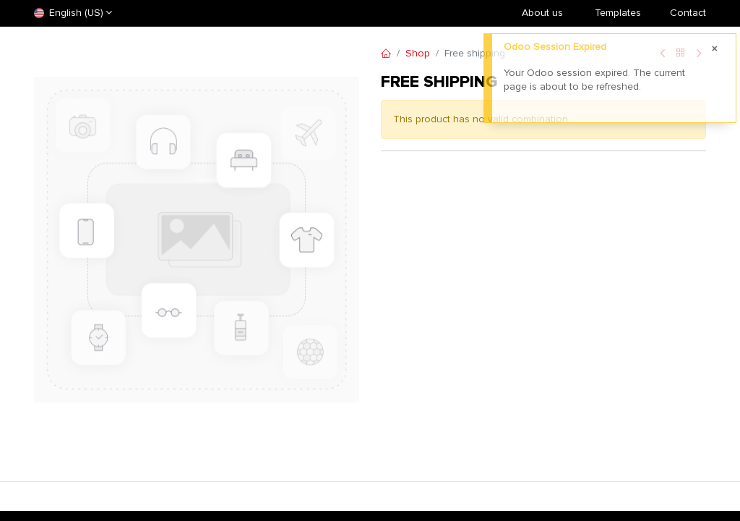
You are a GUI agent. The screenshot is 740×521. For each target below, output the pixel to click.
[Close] (715, 49)
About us (542, 13)
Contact (688, 13)
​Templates (618, 13)
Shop (417, 53)
